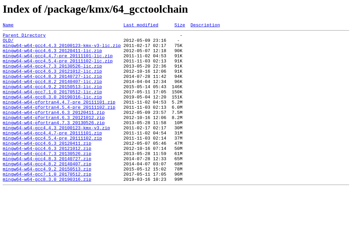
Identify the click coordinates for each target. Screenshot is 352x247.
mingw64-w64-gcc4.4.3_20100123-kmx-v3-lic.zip (62, 49)
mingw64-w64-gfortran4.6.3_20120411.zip (53, 130)
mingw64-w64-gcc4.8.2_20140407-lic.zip (52, 93)
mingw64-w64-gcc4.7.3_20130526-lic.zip (52, 74)
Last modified (140, 26)
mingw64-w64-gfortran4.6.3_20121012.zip (53, 136)
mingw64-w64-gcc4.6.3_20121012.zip (47, 173)
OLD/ (8, 43)
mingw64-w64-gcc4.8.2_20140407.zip (47, 191)
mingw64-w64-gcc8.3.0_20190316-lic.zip (52, 111)
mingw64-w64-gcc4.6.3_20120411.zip (47, 167)
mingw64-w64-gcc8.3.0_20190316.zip (47, 210)
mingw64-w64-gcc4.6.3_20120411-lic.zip (52, 55)
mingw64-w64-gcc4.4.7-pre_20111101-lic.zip (58, 62)
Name (8, 26)
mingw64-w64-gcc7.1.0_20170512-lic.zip (52, 105)
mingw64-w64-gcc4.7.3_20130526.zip (47, 179)
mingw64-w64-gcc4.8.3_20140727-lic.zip (52, 86)
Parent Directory (24, 37)
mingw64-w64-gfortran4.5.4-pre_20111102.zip (59, 123)
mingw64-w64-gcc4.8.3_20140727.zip (47, 185)
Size (179, 26)
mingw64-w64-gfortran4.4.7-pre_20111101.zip (59, 117)
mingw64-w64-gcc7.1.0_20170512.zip (47, 204)
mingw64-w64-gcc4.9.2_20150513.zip (47, 198)
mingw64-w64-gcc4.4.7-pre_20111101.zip (52, 154)
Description (205, 26)
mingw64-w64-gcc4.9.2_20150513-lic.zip (52, 99)
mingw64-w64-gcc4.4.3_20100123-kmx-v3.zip (56, 148)
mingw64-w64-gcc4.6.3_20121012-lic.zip (52, 80)
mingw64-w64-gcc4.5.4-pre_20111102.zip (52, 160)
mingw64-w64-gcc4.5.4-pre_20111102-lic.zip (58, 68)
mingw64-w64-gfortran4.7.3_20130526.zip (53, 142)
